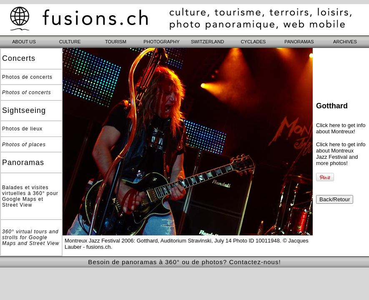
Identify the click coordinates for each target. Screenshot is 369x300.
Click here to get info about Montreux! (341, 128)
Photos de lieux (22, 129)
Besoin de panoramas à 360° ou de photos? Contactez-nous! (184, 261)
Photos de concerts (27, 77)
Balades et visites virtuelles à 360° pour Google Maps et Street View (30, 196)
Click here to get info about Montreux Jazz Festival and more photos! (341, 153)
